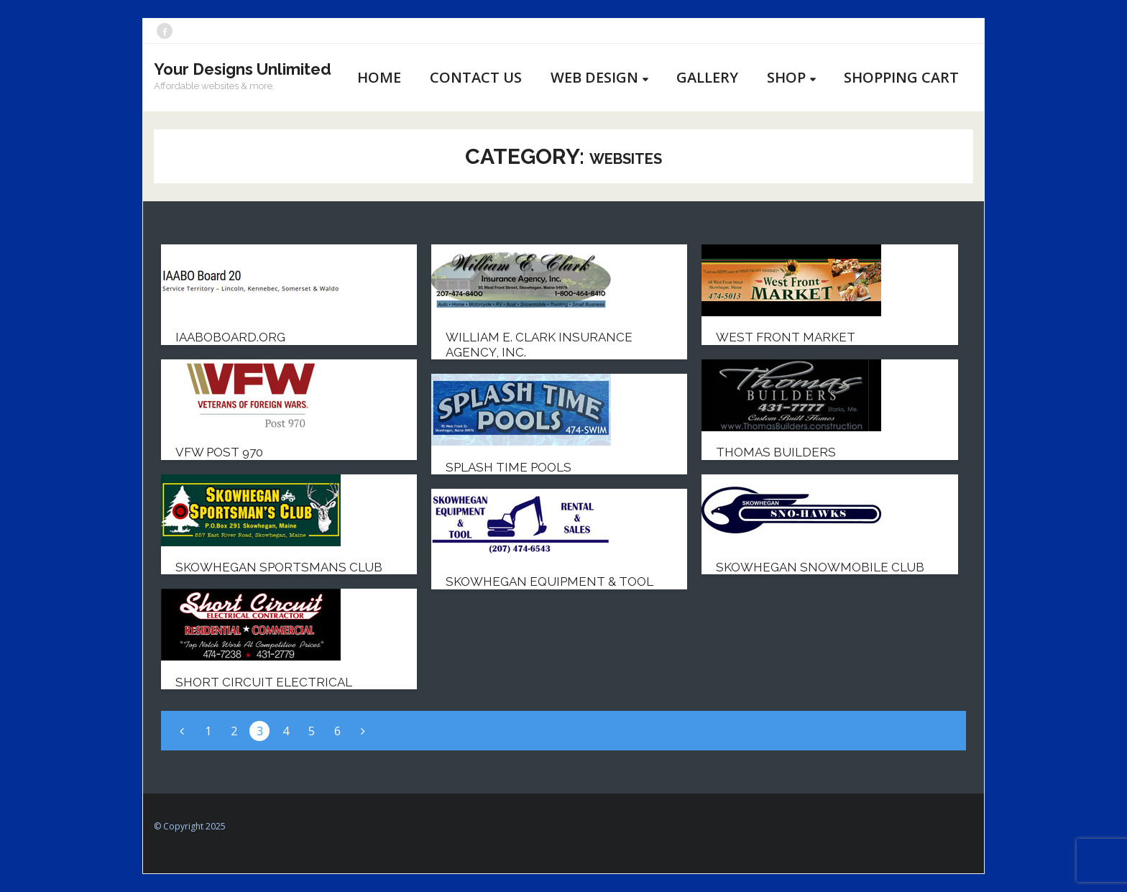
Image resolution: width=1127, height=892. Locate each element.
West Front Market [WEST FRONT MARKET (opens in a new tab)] (785, 337)
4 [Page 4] (285, 731)
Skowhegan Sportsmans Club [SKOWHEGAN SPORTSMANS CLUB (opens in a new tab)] (278, 567)
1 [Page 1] (208, 731)
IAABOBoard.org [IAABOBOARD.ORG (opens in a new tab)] (230, 337)
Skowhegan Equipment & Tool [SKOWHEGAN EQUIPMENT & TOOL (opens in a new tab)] (549, 581)
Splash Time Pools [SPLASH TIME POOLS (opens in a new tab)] (508, 467)
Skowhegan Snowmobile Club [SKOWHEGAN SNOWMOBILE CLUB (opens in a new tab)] (820, 567)
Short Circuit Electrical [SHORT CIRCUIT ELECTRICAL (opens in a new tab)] (263, 682)
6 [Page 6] (337, 731)
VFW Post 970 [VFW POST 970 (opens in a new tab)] (219, 452)
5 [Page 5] (311, 731)
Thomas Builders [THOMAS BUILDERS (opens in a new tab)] (776, 452)
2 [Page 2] (234, 731)
